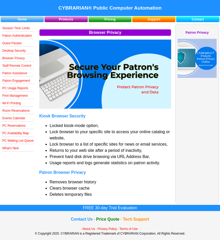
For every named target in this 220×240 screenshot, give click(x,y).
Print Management (15, 96)
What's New (10, 148)
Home (22, 19)
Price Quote (107, 219)
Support (154, 19)
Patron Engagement (16, 80)
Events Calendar (13, 118)
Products (66, 19)
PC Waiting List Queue (18, 140)
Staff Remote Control (16, 66)
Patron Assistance (14, 73)
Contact (198, 19)
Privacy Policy (107, 229)
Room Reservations (15, 111)
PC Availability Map (15, 133)
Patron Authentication (17, 36)
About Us (88, 229)
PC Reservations (14, 126)
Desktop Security (14, 50)
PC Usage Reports (15, 88)
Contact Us (82, 219)
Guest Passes (12, 43)
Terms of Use (128, 229)
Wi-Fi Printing (11, 103)
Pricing (110, 19)
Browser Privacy (13, 58)
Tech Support (136, 219)
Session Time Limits (16, 28)
